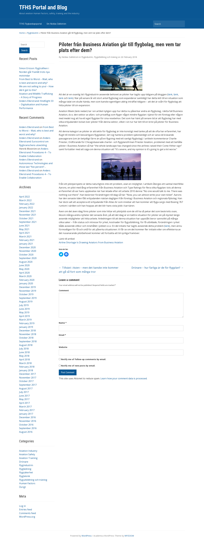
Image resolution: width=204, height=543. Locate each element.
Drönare (23, 461)
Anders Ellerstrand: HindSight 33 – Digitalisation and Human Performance (36, 104)
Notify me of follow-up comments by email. (83, 359)
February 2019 (26, 323)
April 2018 (24, 359)
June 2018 (24, 352)
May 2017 (24, 399)
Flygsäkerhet (26, 472)
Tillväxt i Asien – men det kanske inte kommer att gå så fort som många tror (88, 269)
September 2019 (28, 298)
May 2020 (24, 269)
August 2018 (25, 345)
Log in (22, 506)
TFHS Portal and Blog (43, 7)
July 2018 (24, 348)
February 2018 (26, 366)
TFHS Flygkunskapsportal (30, 23)
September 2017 (28, 384)
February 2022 (26, 203)
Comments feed (27, 513)
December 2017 (27, 373)
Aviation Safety (27, 454)
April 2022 (24, 196)
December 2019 (27, 287)
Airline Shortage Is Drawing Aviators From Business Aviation (91, 242)
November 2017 (27, 377)
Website (63, 347)
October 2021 (26, 218)
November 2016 (27, 421)
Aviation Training (28, 458)
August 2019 (25, 301)
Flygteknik (24, 476)
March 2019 (25, 319)
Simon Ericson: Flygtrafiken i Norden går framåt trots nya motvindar (34, 72)
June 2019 (24, 308)
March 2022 (25, 200)
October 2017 (26, 381)
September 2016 (28, 428)
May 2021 (24, 229)
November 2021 (27, 214)
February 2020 (26, 279)
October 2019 (26, 294)
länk (170, 94)
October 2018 (26, 337)
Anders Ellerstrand (29, 127)
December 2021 (27, 211)
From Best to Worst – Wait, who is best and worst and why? (36, 131)
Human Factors (27, 483)
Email (62, 335)
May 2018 (24, 355)
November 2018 (27, 334)
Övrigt (22, 487)
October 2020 (26, 254)
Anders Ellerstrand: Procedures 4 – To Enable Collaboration (35, 152)
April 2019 (24, 316)
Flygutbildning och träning (33, 479)
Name (63, 322)
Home (22, 33)
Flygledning (25, 468)
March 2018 (25, 363)
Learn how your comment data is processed (123, 378)
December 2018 (27, 330)
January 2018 (26, 370)
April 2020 (24, 272)
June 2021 (24, 225)
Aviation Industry (28, 450)
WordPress (87, 535)
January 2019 (26, 327)
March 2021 (25, 236)
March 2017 (25, 406)
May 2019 (24, 312)
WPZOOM (129, 535)
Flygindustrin (32, 33)
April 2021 (24, 232)
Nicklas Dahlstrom (70, 57)
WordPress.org (27, 516)
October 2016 (26, 424)
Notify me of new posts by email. (78, 365)
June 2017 (24, 395)
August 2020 (25, 261)
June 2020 (24, 265)
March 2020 (25, 276)
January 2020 (26, 283)
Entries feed (25, 509)
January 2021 (26, 243)
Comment (64, 290)
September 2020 (28, 258)
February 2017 (26, 410)
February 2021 (26, 240)
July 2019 (24, 305)
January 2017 (26, 413)
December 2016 (27, 417)
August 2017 (25, 388)
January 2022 (26, 207)
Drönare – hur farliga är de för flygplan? (157, 267)
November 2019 (27, 290)
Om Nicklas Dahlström (56, 23)
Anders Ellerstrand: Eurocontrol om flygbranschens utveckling (34, 141)
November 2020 (27, 250)
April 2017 (24, 402)
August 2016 (25, 431)
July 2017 (24, 392)
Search (181, 24)
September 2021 (28, 222)
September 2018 (28, 341)
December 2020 (27, 247)
